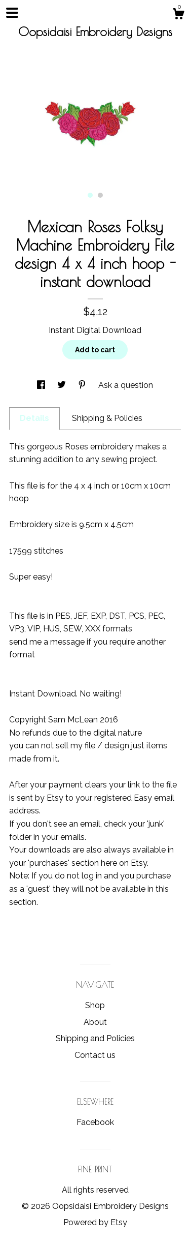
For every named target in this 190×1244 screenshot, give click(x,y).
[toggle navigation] (12, 13)
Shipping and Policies (95, 1038)
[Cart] (178, 15)
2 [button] (100, 195)
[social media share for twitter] (62, 385)
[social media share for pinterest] (83, 385)
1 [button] (90, 195)
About (95, 1022)
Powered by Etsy (95, 1222)
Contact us (95, 1055)
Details (34, 418)
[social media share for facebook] (42, 385)
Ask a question (125, 385)
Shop (95, 1005)
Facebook (95, 1122)
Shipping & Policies (107, 418)
